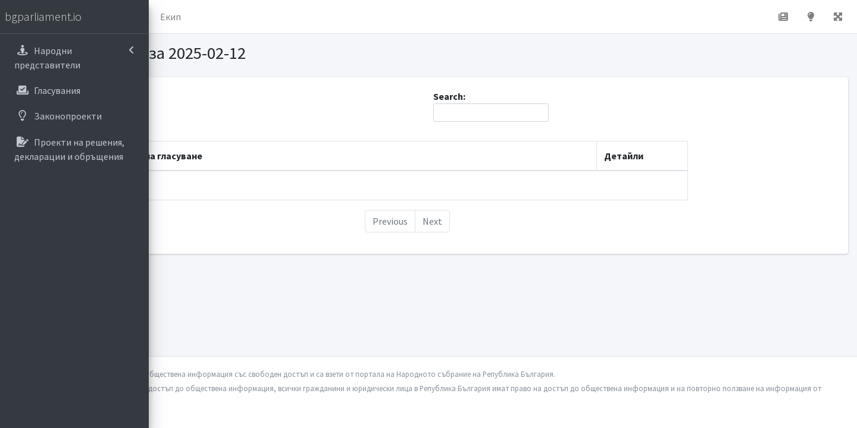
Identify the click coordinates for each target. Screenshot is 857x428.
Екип (318, 17)
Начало (205, 17)
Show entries (214, 112)
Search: (565, 106)
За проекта (264, 17)
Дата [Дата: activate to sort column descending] (189, 156)
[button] (167, 17)
